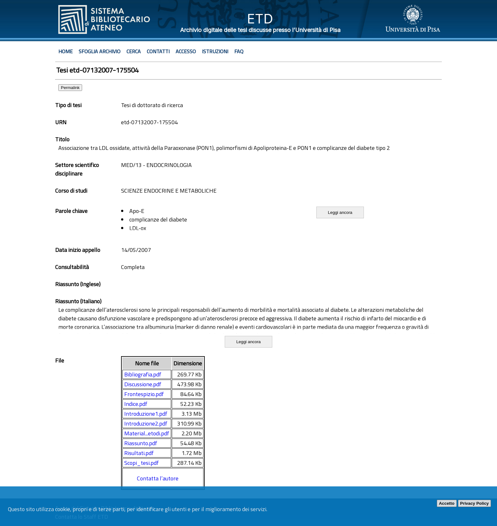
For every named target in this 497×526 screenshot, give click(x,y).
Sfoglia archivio (99, 51)
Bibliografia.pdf (142, 374)
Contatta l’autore (157, 478)
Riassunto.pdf (140, 443)
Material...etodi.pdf (146, 433)
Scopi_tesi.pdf (141, 463)
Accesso (186, 51)
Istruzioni (215, 51)
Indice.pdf (135, 404)
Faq (238, 51)
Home (65, 51)
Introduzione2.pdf (145, 423)
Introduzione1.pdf (145, 413)
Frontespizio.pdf (144, 394)
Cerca (133, 51)
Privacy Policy (474, 503)
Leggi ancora (340, 212)
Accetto (447, 503)
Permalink (70, 87)
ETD (260, 18)
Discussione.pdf (142, 384)
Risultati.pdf (139, 453)
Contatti (158, 51)
